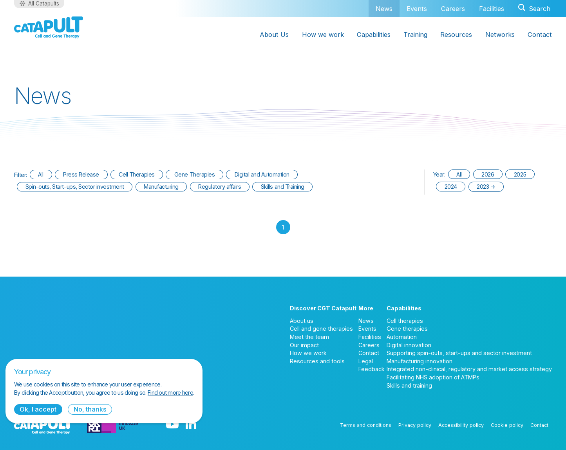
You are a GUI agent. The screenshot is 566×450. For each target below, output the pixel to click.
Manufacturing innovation (419, 361)
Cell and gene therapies (321, 328)
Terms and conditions (365, 425)
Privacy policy (414, 425)
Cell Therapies (136, 174)
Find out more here (170, 392)
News (384, 8)
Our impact (304, 345)
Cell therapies (405, 320)
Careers (453, 9)
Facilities (491, 9)
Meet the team (309, 336)
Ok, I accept (38, 409)
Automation (402, 336)
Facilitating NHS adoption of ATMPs (433, 377)
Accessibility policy (461, 425)
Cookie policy (507, 425)
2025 (520, 174)
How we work (308, 353)
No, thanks (90, 409)
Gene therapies (407, 328)
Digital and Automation (262, 174)
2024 (451, 186)
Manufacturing (161, 186)
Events (417, 9)
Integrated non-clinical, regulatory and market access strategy (469, 369)
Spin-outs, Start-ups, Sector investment (74, 186)
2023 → (486, 186)
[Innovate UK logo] (112, 424)
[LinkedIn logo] (191, 425)
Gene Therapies (194, 174)
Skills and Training (282, 186)
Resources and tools (317, 361)
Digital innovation (409, 345)
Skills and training (409, 385)
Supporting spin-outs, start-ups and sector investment (459, 353)
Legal (365, 361)
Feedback (371, 369)
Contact (368, 353)
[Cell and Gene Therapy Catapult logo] (48, 27)
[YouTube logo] (172, 425)
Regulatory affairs (219, 186)
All (40, 174)
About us (301, 320)
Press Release (81, 174)
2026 (487, 174)
